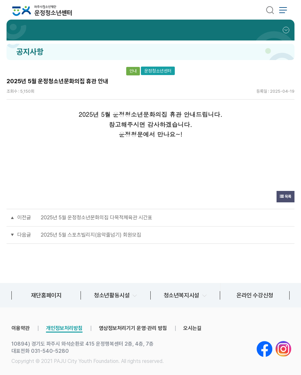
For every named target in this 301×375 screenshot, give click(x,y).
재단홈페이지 (46, 295)
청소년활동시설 (111, 295)
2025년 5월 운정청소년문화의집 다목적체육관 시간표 (96, 217)
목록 (285, 196)
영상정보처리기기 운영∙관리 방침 (133, 328)
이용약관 (20, 328)
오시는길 (192, 328)
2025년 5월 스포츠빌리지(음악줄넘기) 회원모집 (91, 235)
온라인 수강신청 (254, 295)
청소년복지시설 (181, 295)
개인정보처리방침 (64, 328)
